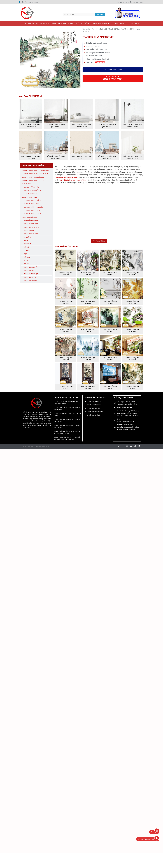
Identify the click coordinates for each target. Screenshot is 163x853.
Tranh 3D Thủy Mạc (116, 29)
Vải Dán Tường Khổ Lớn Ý (33, 190)
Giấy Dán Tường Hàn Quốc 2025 (33, 177)
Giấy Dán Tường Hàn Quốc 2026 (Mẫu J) (35, 174)
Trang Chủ (29, 23)
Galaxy (26, 264)
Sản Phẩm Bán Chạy (31, 220)
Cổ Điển (27, 250)
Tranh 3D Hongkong (31, 227)
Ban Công (27, 237)
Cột (25, 254)
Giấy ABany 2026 (42, 23)
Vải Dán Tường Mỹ (30, 194)
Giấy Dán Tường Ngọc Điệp (66, 177)
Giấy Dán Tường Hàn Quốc (62, 23)
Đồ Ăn (26, 260)
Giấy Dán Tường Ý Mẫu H (32, 200)
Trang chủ (86, 29)
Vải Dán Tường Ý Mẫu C (32, 187)
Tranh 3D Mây (29, 230)
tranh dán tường (79, 180)
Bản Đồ (26, 240)
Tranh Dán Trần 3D (31, 224)
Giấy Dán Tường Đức (31, 204)
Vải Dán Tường (119, 23)
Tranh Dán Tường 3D (100, 23)
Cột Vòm (27, 257)
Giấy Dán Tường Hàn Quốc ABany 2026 (35, 170)
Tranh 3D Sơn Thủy (31, 267)
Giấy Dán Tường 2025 (29, 197)
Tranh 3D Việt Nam (30, 280)
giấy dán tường (66, 180)
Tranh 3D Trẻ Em (30, 277)
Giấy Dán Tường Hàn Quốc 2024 (33, 180)
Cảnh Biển (27, 244)
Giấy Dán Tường (83, 23)
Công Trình (134, 23)
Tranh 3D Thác (29, 270)
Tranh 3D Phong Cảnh (32, 234)
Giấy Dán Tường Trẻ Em (32, 210)
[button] (77, 31)
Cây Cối (26, 247)
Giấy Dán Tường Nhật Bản (33, 214)
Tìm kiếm (99, 14)
